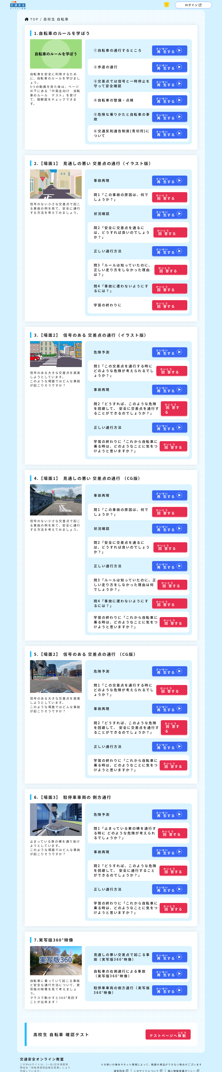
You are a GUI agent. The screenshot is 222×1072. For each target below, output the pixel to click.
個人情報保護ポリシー (182, 1062)
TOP (35, 19)
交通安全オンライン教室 (42, 1050)
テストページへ (168, 1025)
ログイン (191, 5)
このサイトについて (146, 1062)
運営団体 (119, 1062)
